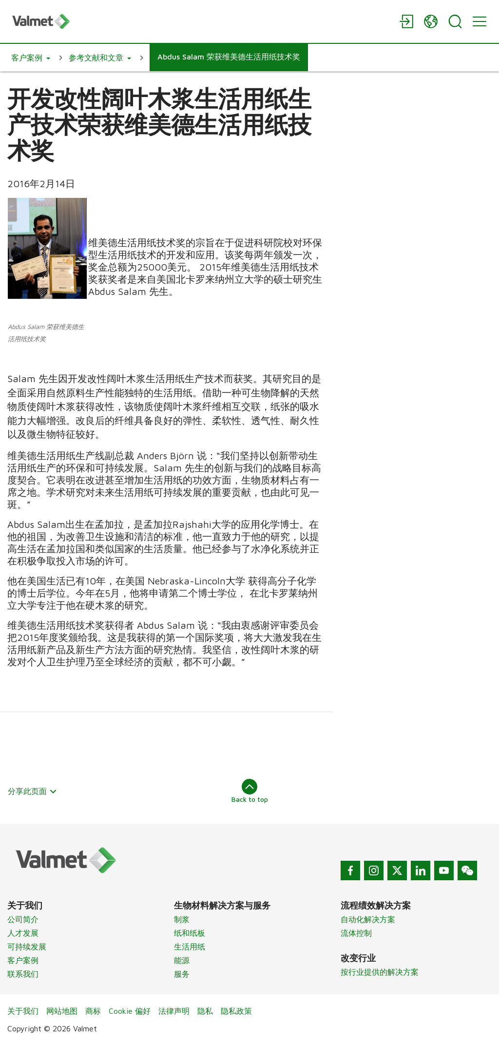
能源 (182, 960)
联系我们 (22, 973)
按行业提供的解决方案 (380, 972)
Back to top (249, 791)
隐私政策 (236, 1010)
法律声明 (174, 1010)
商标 (93, 1010)
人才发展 (22, 933)
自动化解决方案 (368, 919)
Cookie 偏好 (130, 1010)
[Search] (455, 21)
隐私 (205, 1010)
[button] (30, 57)
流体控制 (356, 933)
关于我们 (22, 1010)
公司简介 (22, 919)
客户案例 (22, 960)
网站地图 (61, 1010)
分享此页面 (32, 791)
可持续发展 (26, 946)
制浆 (182, 919)
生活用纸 (189, 946)
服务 (182, 973)
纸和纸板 (189, 933)
